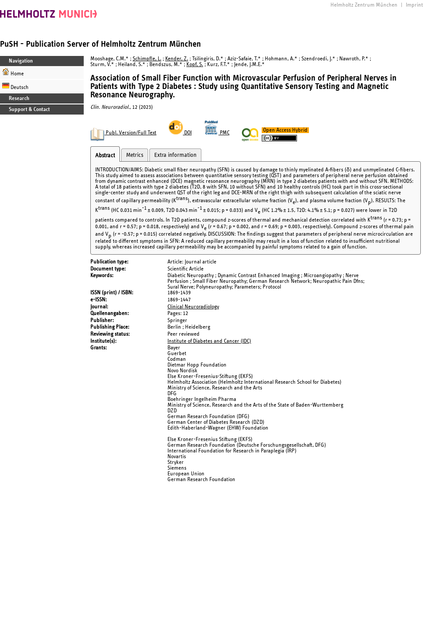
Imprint (414, 5)
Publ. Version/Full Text (123, 133)
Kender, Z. (176, 59)
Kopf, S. (194, 64)
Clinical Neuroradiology (193, 307)
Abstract (105, 155)
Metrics (134, 155)
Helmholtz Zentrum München (363, 5)
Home (13, 72)
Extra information (175, 155)
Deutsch (15, 86)
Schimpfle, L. (147, 59)
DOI (180, 133)
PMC (217, 133)
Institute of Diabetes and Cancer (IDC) (209, 341)
